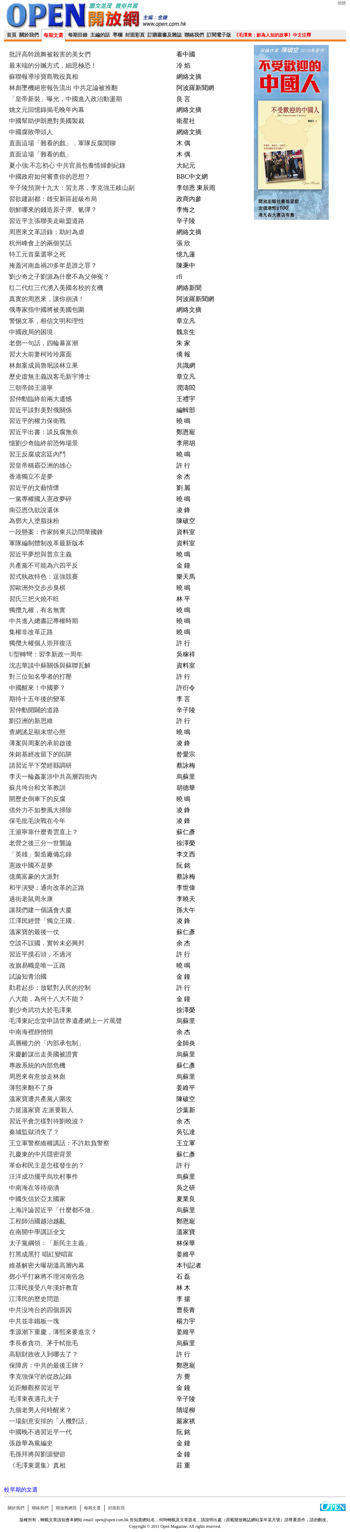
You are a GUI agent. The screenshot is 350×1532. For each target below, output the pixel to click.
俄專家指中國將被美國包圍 (46, 309)
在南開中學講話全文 (37, 1232)
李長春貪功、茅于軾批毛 (43, 1343)
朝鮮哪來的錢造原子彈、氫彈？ (53, 209)
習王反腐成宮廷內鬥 (37, 454)
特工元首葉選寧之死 (37, 254)
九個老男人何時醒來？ (40, 1410)
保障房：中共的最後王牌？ (46, 1365)
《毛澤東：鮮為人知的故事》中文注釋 (272, 35)
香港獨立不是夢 (31, 476)
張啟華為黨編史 (31, 1443)
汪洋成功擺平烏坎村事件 (43, 1176)
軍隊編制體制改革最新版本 (46, 543)
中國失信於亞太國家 (37, 1198)
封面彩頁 (135, 35)
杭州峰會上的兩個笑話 (40, 243)
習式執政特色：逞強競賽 (43, 576)
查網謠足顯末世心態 (37, 732)
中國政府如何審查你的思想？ (50, 176)
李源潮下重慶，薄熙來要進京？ (53, 1332)
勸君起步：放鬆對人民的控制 (50, 987)
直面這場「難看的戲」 (40, 154)
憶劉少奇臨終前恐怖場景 (43, 443)
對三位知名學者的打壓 (40, 676)
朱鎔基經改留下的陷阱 (40, 754)
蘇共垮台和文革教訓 (37, 787)
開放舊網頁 (66, 1508)
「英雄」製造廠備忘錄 (40, 854)
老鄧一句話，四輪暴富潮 (43, 343)
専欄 (117, 35)
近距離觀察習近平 (34, 1387)
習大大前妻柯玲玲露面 (40, 354)
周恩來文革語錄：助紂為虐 (46, 232)
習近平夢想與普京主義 (40, 554)
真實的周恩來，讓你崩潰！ (46, 298)
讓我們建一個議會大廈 (40, 910)
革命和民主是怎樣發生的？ (46, 1165)
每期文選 (53, 35)
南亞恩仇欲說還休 (34, 510)
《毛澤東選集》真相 (37, 1465)
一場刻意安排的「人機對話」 (50, 1421)
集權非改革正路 (31, 632)
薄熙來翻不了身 (31, 1087)
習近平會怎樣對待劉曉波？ (46, 1121)
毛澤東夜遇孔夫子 (34, 1398)
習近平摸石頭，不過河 (40, 954)
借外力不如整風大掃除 (40, 810)
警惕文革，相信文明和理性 (46, 320)
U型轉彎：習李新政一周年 (46, 654)
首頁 (11, 35)
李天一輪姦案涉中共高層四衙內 (53, 776)
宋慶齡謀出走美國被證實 (43, 1054)
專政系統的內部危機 (37, 1065)
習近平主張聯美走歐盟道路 (46, 220)
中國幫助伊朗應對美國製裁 (46, 120)
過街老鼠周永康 (31, 898)
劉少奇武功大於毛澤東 (40, 1010)
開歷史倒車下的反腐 (37, 798)
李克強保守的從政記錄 (40, 1376)
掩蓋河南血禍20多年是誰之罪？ (53, 265)
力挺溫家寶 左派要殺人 (41, 1110)
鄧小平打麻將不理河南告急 (46, 1276)
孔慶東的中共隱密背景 (40, 1154)
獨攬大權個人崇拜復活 (40, 643)
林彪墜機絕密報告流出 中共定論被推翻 (63, 87)
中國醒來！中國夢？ (37, 687)
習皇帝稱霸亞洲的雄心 (40, 465)
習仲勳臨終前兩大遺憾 (40, 398)
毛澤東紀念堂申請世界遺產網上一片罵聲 (65, 1020)
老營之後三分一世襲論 (40, 843)
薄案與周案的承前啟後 (40, 743)
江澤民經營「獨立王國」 (43, 920)
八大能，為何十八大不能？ (46, 998)
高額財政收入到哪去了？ (43, 1354)
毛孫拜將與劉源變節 (37, 1454)
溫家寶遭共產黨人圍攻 (40, 1098)
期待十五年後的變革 (37, 698)
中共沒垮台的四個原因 (40, 1310)
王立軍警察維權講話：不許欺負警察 (59, 1143)
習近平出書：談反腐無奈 (43, 432)
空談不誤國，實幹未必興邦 (46, 943)
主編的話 (100, 35)
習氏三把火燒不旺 (34, 598)
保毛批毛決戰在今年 (37, 820)
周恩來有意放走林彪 (37, 1076)
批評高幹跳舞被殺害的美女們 (50, 54)
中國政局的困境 (31, 332)
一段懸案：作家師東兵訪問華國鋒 (56, 532)
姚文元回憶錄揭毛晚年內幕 (46, 109)
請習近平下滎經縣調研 (40, 765)
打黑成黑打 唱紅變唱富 (41, 1254)
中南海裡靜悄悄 (31, 1032)
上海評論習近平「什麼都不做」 (53, 1210)
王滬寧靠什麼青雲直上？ (43, 832)
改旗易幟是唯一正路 (37, 965)
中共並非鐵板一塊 (34, 1321)
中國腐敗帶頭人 (31, 132)
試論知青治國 (28, 976)
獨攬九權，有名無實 (37, 610)
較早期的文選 (21, 1490)
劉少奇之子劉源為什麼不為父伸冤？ (59, 276)
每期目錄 (78, 35)
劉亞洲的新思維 (31, 720)
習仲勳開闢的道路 (34, 710)
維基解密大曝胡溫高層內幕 (46, 1265)
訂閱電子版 (219, 35)
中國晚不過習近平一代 (40, 1432)
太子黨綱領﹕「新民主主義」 (50, 1243)
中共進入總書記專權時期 (43, 620)
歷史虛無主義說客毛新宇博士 (50, 376)
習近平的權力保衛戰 (37, 420)
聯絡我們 (194, 35)
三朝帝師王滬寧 (31, 387)
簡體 (341, 3)
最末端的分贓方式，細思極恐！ (53, 65)
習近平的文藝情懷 (34, 487)
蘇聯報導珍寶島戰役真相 (43, 76)
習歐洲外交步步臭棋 (37, 587)
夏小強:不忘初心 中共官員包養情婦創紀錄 (67, 165)
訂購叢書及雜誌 (164, 35)
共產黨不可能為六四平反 (43, 565)
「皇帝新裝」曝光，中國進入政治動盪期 (65, 98)
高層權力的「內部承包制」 (46, 1043)
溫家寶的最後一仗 (34, 932)
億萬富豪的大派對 (34, 876)
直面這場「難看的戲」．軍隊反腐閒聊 (62, 143)
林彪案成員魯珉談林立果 (43, 365)
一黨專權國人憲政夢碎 (40, 498)
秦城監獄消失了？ (34, 1132)
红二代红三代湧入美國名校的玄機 (56, 287)
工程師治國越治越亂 (37, 1221)
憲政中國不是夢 (31, 865)
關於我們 (29, 35)
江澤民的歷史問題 (34, 1298)
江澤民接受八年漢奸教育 (43, 1287)
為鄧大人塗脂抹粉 (34, 520)
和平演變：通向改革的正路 (46, 887)
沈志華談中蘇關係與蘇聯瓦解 (50, 665)
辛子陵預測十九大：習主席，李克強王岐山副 (72, 187)
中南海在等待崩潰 (34, 1187)
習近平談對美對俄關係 (40, 410)
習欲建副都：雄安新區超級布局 (53, 198)
